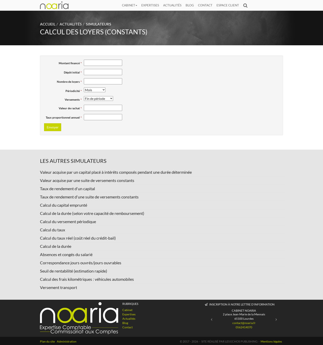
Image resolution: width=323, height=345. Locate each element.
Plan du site (47, 341)
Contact (205, 5)
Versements (72, 99)
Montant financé (69, 63)
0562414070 (244, 327)
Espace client (228, 5)
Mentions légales (271, 341)
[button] (211, 318)
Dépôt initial (72, 72)
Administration (66, 341)
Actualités (172, 5)
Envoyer (53, 127)
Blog (190, 5)
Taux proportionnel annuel (63, 117)
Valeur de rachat (69, 108)
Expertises (150, 5)
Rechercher (246, 5)
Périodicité (73, 91)
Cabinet (129, 5)
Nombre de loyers (68, 81)
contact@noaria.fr (244, 323)
